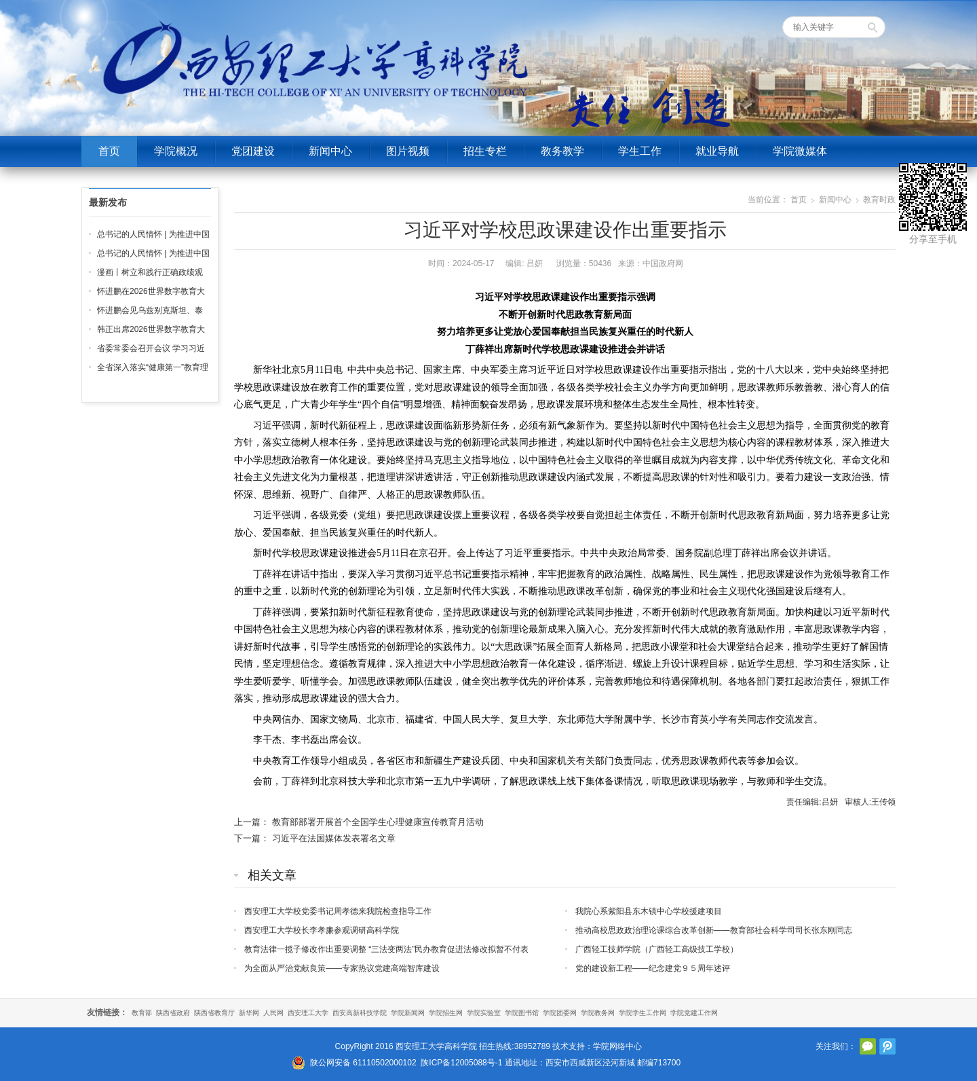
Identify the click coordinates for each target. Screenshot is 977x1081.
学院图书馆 (522, 1012)
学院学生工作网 (642, 1012)
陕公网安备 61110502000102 (363, 1062)
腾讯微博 (887, 1046)
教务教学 (562, 151)
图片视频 (407, 151)
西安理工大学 (308, 1012)
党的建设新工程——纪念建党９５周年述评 (652, 968)
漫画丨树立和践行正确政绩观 (150, 272)
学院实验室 (484, 1012)
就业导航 (717, 151)
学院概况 (175, 151)
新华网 (249, 1012)
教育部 (142, 1012)
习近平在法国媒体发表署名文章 (334, 838)
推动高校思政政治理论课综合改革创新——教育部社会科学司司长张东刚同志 (713, 930)
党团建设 (253, 151)
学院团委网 (560, 1012)
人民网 (273, 1012)
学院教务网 (598, 1012)
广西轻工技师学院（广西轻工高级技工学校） (656, 949)
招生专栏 (485, 151)
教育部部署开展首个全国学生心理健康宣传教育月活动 (378, 822)
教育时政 (879, 199)
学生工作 (640, 151)
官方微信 (868, 1046)
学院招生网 (446, 1012)
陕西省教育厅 (214, 1012)
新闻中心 (330, 151)
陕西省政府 (173, 1012)
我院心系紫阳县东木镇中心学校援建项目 (648, 911)
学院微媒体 (800, 151)
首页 (109, 151)
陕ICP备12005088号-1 (461, 1062)
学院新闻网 (408, 1012)
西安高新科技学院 (359, 1012)
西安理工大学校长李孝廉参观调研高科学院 (321, 930)
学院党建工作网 (694, 1012)
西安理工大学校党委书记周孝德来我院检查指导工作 (338, 911)
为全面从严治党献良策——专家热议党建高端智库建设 (342, 968)
